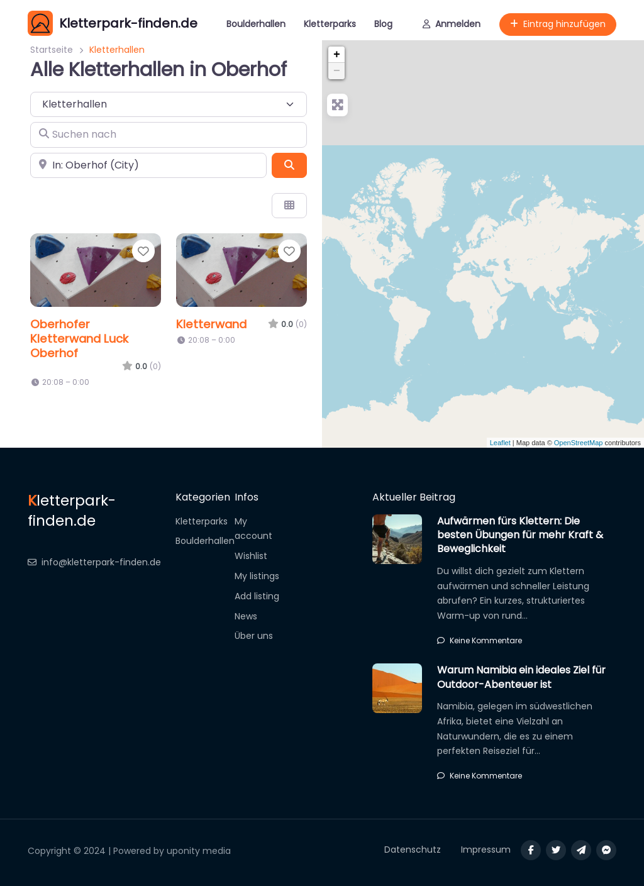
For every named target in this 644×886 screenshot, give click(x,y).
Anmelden (451, 24)
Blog (383, 24)
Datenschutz (412, 849)
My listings (257, 576)
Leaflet (500, 442)
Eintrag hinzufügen (558, 24)
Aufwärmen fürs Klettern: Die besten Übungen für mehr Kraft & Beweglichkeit (520, 535)
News (246, 616)
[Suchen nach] (168, 134)
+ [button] (336, 54)
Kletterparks (330, 24)
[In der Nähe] (148, 165)
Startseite (51, 49)
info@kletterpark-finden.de (94, 562)
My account (253, 529)
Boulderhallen (256, 24)
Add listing (257, 596)
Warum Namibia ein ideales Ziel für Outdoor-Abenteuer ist (521, 677)
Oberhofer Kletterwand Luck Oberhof (79, 338)
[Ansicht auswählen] (289, 205)
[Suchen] (289, 165)
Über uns (254, 635)
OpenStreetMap (578, 442)
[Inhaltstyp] (168, 104)
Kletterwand (211, 324)
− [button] (336, 71)
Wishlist (251, 556)
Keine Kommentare (479, 640)
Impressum (486, 849)
